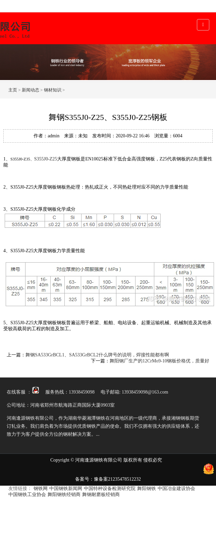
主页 (12, 89)
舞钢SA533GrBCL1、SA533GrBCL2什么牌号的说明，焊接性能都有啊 (97, 354)
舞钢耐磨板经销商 (101, 494)
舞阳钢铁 (146, 488)
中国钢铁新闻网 (65, 488)
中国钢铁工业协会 (27, 494)
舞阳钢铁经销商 (64, 494)
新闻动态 (30, 89)
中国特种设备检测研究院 (110, 488)
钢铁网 (41, 488)
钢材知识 (52, 89)
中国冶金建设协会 (176, 488)
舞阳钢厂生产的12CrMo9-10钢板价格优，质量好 (159, 360)
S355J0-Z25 (45, 158)
